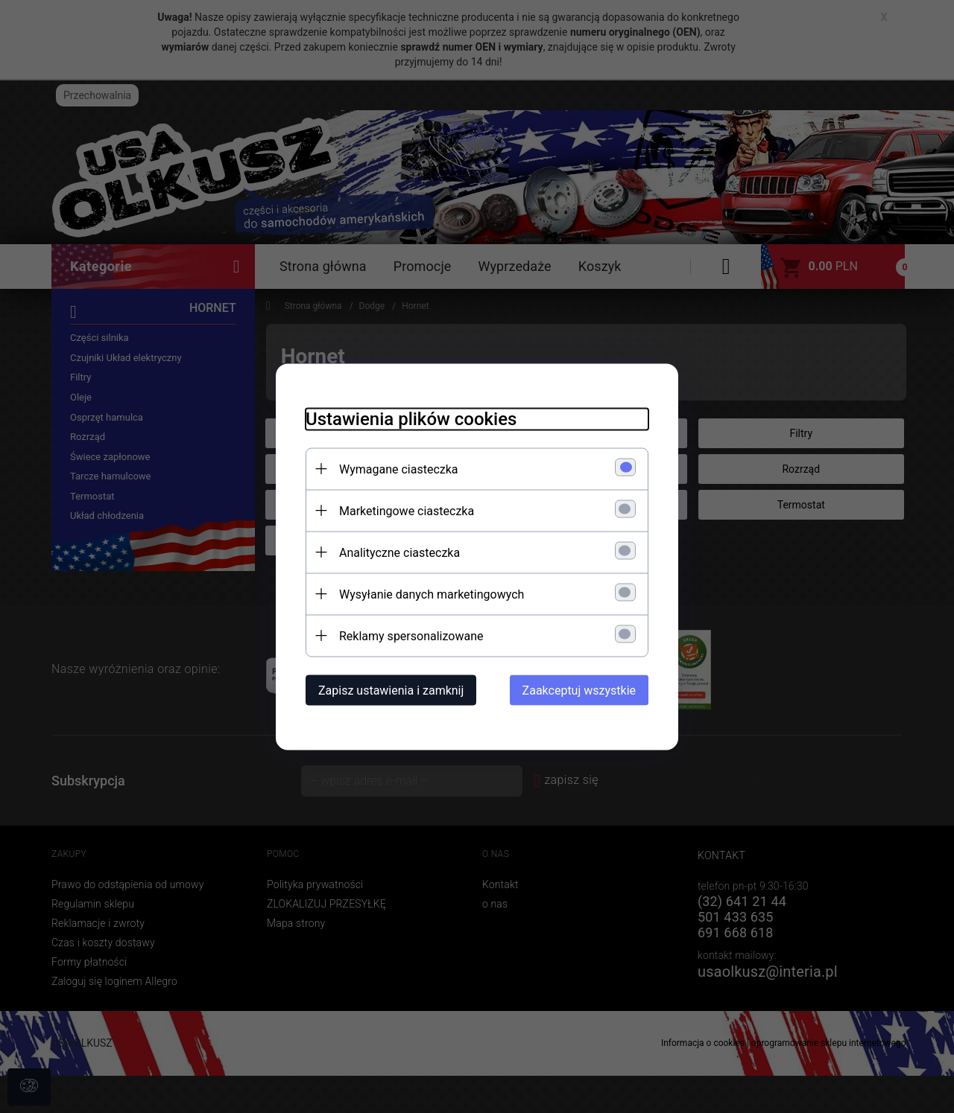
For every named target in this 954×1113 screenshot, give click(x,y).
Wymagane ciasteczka (398, 469)
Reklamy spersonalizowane (411, 635)
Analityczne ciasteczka (399, 552)
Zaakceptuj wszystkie (579, 690)
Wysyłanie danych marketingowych (431, 594)
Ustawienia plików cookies (411, 418)
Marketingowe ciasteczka (406, 510)
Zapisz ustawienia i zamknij (391, 690)
